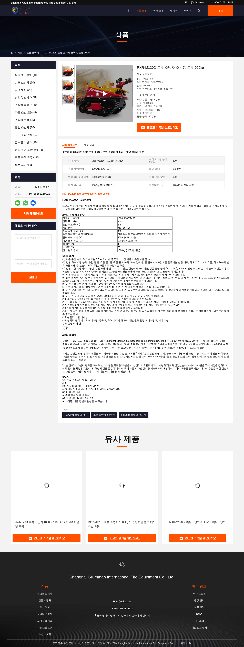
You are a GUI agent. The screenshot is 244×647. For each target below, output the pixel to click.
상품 (19, 52)
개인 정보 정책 (199, 627)
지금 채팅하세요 (33, 213)
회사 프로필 (199, 593)
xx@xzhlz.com (194, 2)
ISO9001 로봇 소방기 (76, 414)
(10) (26, 75)
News (199, 614)
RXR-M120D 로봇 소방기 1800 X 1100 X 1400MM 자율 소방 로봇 (46, 524)
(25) (23, 90)
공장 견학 (199, 600)
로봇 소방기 (32, 52)
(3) (29, 149)
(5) (26, 112)
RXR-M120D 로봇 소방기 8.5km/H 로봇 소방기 (197, 522)
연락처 (173, 10)
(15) (26, 97)
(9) (27, 157)
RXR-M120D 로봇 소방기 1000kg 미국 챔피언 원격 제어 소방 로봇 (121, 524)
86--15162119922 (222, 2)
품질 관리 (199, 607)
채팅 (220, 10)
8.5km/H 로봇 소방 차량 (133, 414)
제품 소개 (141, 10)
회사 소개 (158, 10)
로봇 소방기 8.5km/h (104, 414)
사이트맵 (199, 620)
